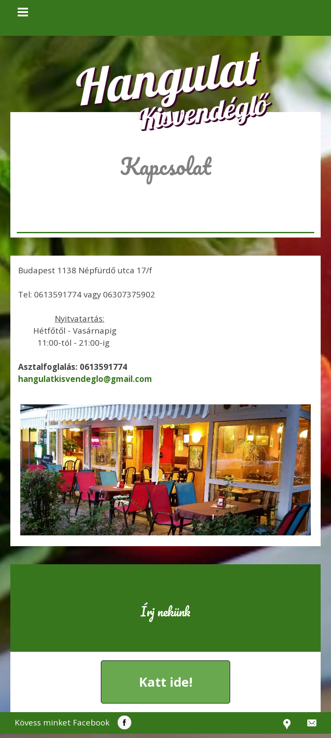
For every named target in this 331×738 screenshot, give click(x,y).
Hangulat (167, 76)
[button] (85, 378)
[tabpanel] (165, 178)
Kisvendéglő (203, 111)
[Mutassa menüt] (23, 12)
